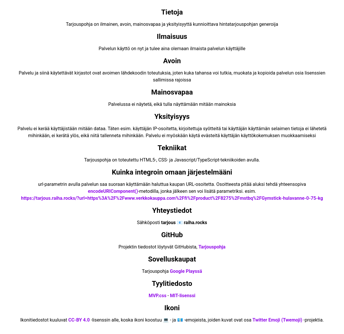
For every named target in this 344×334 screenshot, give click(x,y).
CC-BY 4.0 (79, 320)
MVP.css (157, 295)
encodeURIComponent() (113, 191)
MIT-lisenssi (182, 295)
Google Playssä (186, 271)
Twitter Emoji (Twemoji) (278, 320)
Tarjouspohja (211, 247)
